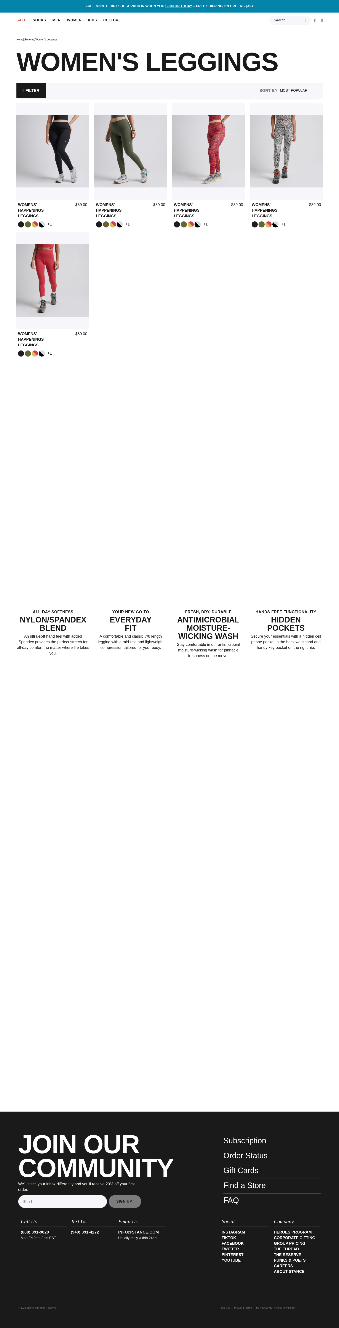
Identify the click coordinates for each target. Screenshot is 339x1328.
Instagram (233, 1232)
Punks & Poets (290, 1260)
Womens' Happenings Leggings (31, 211)
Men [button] (57, 23)
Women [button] (75, 23)
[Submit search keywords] (306, 20)
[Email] (62, 1201)
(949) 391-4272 (85, 1232)
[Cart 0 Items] (315, 20)
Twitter (230, 1249)
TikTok (229, 1238)
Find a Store (244, 1185)
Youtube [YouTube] (231, 1260)
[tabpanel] (169, 222)
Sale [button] (22, 23)
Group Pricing (289, 1244)
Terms (249, 1308)
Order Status (245, 1155)
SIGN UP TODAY (178, 6)
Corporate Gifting (294, 1238)
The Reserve (287, 1255)
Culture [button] (112, 23)
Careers (283, 1266)
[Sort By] (301, 90)
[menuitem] (22, 20)
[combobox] (290, 20)
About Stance (289, 1272)
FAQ (231, 1200)
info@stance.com (138, 1232)
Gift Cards (240, 1170)
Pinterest (232, 1255)
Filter (33, 90)
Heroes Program (293, 1232)
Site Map (225, 1308)
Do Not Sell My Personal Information (275, 1308)
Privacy (238, 1308)
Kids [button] (93, 23)
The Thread (286, 1249)
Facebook (233, 1244)
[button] (301, 6)
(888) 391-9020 (35, 1232)
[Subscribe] (125, 1201)
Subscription (244, 1140)
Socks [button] (40, 23)
